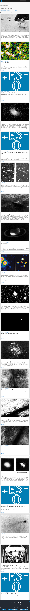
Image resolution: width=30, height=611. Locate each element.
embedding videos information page (6, 154)
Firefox (4, 174)
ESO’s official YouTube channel (23, 150)
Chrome (4, 172)
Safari (3, 175)
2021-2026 (2, 12)
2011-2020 (6, 12)
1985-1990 (17, 12)
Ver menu (2, 3)
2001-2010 (9, 12)
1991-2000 (13, 12)
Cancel (8, 192)
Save (3, 192)
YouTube (2, 150)
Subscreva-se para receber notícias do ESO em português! (8, 10)
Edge (3, 173)
